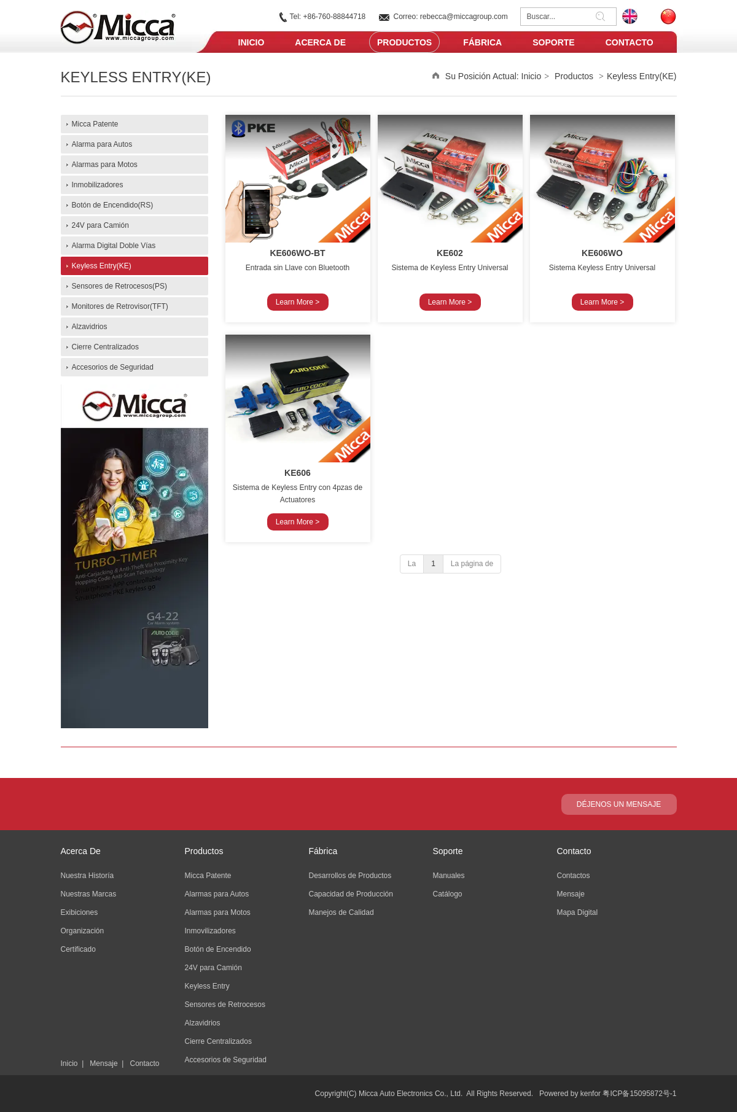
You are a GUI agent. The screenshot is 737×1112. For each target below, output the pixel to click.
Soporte (448, 851)
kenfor (590, 1093)
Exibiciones (79, 912)
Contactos (573, 875)
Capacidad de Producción (351, 894)
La (412, 563)
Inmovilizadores (210, 931)
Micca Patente (208, 875)
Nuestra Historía (87, 875)
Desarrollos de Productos (350, 875)
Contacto (144, 1063)
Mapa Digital (577, 912)
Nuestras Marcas (89, 894)
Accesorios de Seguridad (226, 1060)
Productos (574, 76)
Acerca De (81, 851)
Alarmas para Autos (217, 894)
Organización (82, 931)
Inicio (531, 76)
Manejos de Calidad (341, 912)
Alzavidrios (202, 1023)
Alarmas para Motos (218, 912)
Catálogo (447, 894)
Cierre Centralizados (218, 1041)
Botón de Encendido (218, 949)
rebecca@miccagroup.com (464, 16)
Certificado (78, 949)
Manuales (449, 875)
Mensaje (103, 1063)
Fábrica (323, 851)
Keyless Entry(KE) (642, 76)
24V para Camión (213, 967)
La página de (472, 563)
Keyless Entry (207, 986)
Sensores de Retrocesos (225, 1004)
